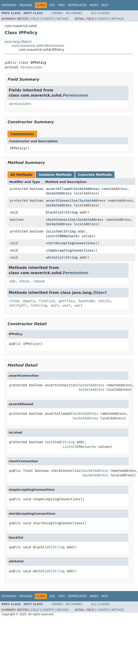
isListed (54, 231)
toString (39, 305)
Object (100, 292)
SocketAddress (86, 189)
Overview (8, 5)
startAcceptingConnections (70, 243)
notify (104, 301)
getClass (67, 301)
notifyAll (18, 305)
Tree (61, 5)
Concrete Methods (95, 175)
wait (55, 305)
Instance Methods (55, 175)
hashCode (86, 301)
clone (14, 301)
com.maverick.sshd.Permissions (38, 45)
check (24, 281)
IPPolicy (18, 148)
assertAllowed (59, 189)
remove (39, 281)
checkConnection (60, 219)
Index (94, 5)
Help (104, 5)
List (50, 236)
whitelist (55, 257)
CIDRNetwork (67, 236)
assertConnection (62, 200)
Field (35, 18)
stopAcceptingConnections (69, 250)
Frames (57, 13)
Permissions (31, 67)
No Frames (74, 13)
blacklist (55, 212)
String (72, 212)
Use (52, 5)
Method (62, 18)
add (12, 281)
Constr (48, 18)
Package (25, 5)
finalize (47, 301)
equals (29, 301)
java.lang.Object (18, 41)
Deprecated (77, 5)
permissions (20, 104)
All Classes (100, 13)
